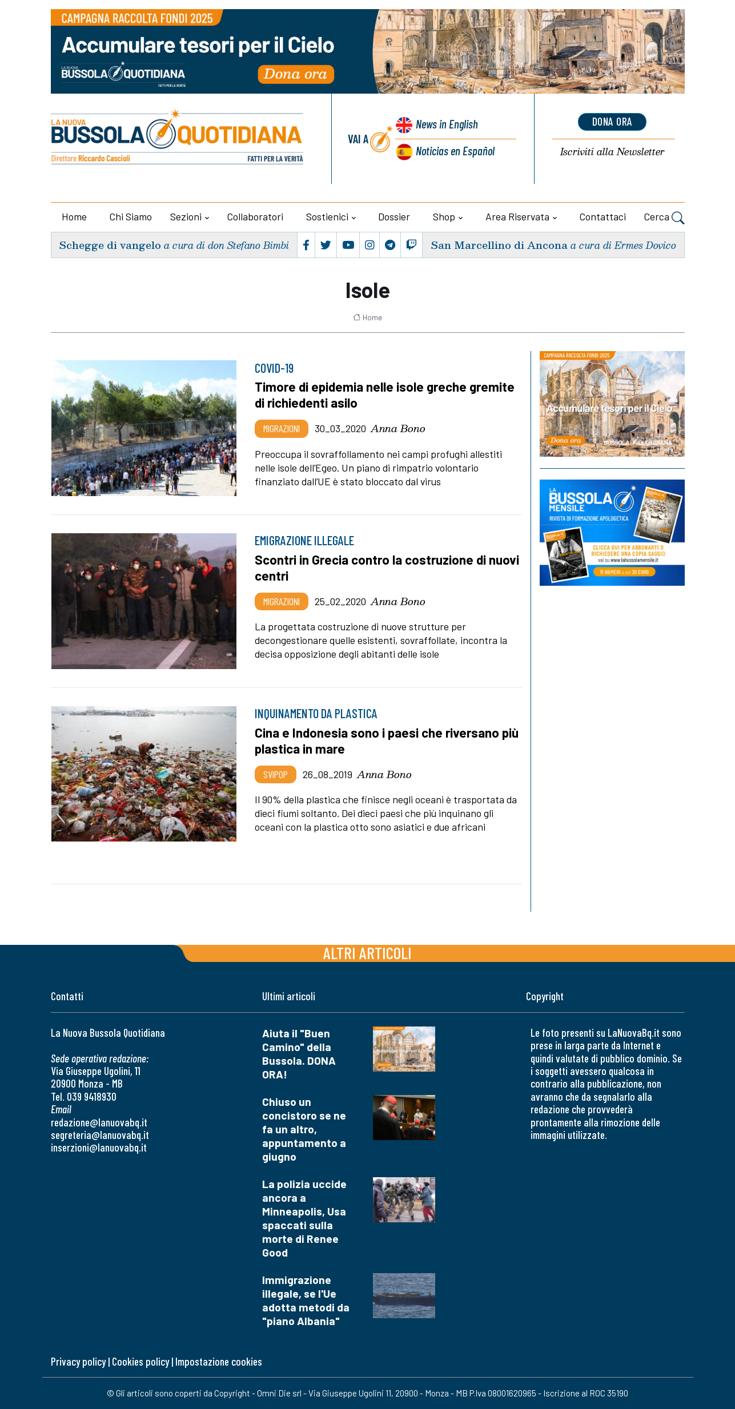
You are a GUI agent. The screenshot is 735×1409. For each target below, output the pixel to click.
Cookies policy (140, 1361)
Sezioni (186, 216)
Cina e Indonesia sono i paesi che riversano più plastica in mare (387, 740)
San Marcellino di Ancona (499, 244)
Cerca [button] (664, 218)
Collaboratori (255, 216)
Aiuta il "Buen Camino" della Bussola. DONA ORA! (299, 1053)
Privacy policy (78, 1361)
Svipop (275, 774)
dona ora (612, 121)
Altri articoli (367, 953)
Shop (444, 216)
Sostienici (327, 216)
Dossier (394, 216)
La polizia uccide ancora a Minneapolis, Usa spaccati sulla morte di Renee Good (304, 1218)
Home (74, 216)
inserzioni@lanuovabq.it (99, 1147)
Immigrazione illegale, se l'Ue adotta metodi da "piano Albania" (306, 1300)
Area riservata (517, 216)
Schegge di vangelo (110, 244)
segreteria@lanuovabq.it (100, 1134)
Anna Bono (398, 428)
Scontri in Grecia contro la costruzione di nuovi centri (387, 567)
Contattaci (603, 216)
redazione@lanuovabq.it (99, 1122)
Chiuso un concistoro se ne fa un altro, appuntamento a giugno (304, 1129)
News (446, 124)
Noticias (455, 150)
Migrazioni (281, 428)
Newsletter (612, 152)
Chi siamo (131, 216)
